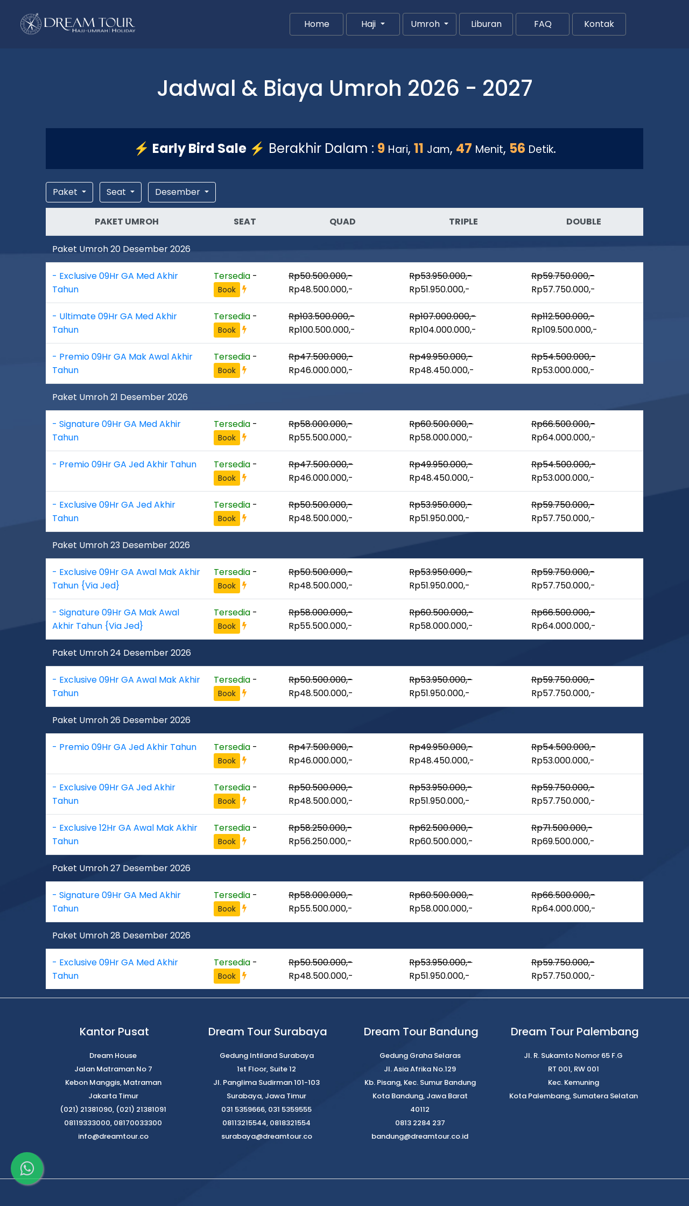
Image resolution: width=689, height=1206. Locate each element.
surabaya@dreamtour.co (266, 1136)
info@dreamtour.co (113, 1136)
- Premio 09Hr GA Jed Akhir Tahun (124, 464)
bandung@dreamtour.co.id (419, 1136)
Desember (178, 192)
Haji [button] (369, 24)
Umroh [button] (426, 24)
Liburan (486, 24)
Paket (66, 192)
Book (227, 289)
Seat (117, 192)
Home (324, 24)
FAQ (543, 24)
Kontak (599, 24)
